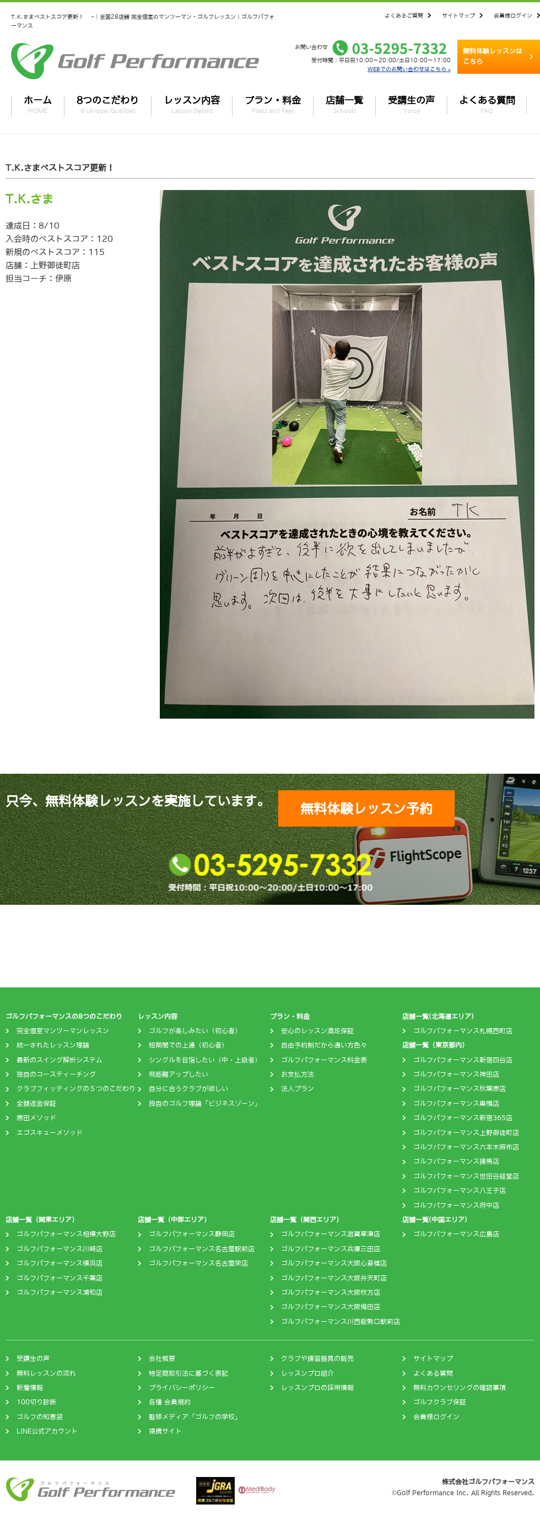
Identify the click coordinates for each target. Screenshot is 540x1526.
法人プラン (297, 1088)
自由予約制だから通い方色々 (324, 1045)
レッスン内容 (192, 104)
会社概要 (162, 1358)
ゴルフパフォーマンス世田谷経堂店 (466, 1176)
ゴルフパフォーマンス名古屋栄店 (198, 1263)
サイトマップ (458, 15)
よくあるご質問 (404, 15)
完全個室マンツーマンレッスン (63, 1031)
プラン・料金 (273, 104)
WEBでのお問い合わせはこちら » (409, 69)
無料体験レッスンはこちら (492, 56)
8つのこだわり (108, 104)
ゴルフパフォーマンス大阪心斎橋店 (334, 1263)
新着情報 (30, 1387)
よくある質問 (487, 104)
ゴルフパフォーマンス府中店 (456, 1205)
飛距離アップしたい (178, 1074)
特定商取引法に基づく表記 (188, 1373)
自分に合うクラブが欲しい (188, 1088)
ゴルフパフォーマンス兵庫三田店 (330, 1249)
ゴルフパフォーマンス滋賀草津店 (330, 1234)
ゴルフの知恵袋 (40, 1417)
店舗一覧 (344, 104)
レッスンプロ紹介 (307, 1373)
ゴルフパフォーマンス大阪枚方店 (330, 1292)
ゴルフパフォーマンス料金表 (324, 1060)
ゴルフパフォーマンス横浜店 (59, 1263)
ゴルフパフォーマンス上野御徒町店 (466, 1132)
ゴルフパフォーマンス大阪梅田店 (330, 1307)
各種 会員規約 (170, 1402)
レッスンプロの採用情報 (317, 1387)
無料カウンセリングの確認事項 (459, 1387)
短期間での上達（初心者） (188, 1045)
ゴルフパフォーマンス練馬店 (456, 1161)
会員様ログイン (513, 15)
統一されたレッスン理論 (53, 1045)
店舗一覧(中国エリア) (434, 1220)
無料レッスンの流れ (46, 1373)
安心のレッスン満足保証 (317, 1031)
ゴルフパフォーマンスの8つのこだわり (64, 1016)
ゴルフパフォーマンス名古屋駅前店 (202, 1249)
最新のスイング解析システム (59, 1060)
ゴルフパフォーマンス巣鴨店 (456, 1103)
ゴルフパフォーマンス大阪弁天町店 (334, 1278)
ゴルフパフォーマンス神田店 (456, 1074)
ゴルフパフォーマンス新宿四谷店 (462, 1060)
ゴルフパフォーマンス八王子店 (459, 1190)
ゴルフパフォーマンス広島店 (456, 1234)
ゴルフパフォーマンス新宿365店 (462, 1118)
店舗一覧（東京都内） (435, 1045)
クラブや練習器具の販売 (317, 1358)
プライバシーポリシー (182, 1387)
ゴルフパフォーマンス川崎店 (59, 1249)
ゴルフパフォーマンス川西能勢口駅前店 (340, 1321)
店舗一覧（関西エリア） (306, 1220)
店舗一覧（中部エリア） (174, 1220)
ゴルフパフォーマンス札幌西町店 (462, 1031)
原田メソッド (36, 1118)
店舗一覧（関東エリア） (42, 1220)
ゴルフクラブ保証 (439, 1402)
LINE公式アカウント (47, 1431)
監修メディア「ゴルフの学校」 (195, 1417)
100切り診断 (36, 1402)
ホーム (38, 104)
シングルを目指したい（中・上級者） (205, 1060)
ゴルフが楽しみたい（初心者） (195, 1031)
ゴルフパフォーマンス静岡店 (192, 1234)
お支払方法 (297, 1074)
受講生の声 (411, 104)
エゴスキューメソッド (50, 1132)
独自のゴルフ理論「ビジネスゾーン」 (205, 1103)
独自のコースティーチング (56, 1074)
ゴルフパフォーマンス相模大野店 (66, 1234)
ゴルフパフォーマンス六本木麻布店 (466, 1147)
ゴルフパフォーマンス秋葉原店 (459, 1088)
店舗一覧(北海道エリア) (438, 1016)
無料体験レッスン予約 (366, 808)
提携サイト (165, 1431)
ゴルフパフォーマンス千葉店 (59, 1278)
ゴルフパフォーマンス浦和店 (59, 1292)
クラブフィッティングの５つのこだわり (76, 1088)
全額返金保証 (36, 1103)
